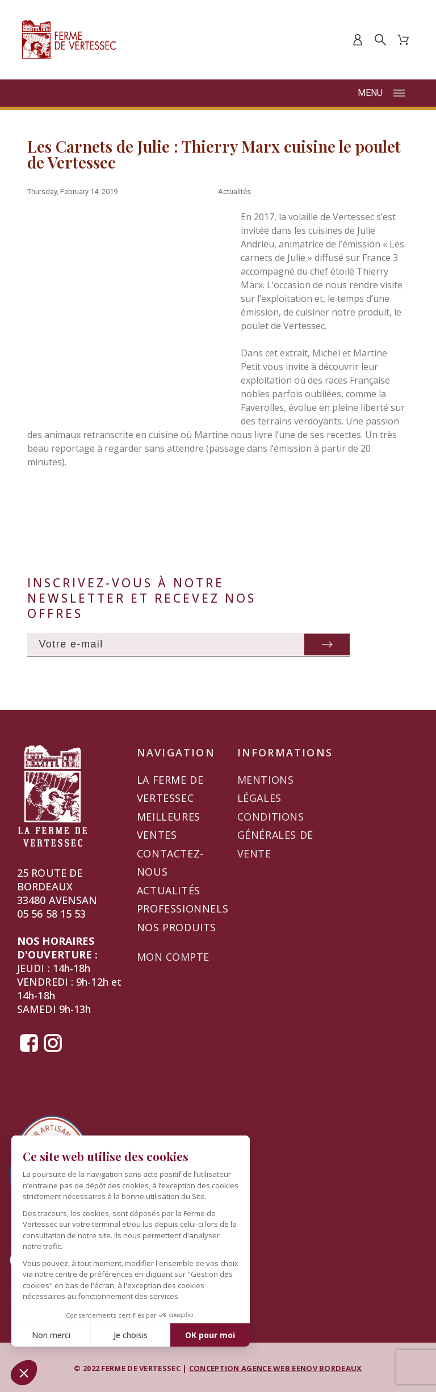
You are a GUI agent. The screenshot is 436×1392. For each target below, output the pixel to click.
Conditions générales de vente (275, 835)
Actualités (234, 191)
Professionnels (182, 908)
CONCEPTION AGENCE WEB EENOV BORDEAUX (275, 1368)
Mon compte (173, 957)
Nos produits (176, 927)
